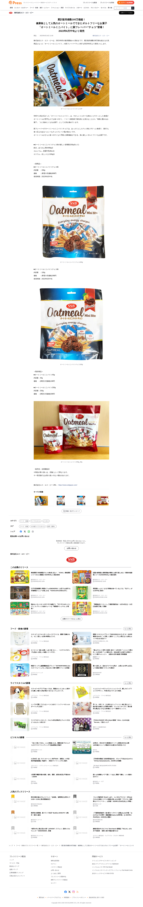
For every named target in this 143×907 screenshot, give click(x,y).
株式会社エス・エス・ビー (101, 35)
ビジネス (86, 8)
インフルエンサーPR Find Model (102, 867)
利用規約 (66, 897)
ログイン (53, 864)
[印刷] (33, 532)
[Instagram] (73, 892)
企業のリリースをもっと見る (71, 619)
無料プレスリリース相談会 (59, 880)
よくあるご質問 (56, 873)
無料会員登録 (55, 860)
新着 (11, 8)
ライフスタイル (70, 8)
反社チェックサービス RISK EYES (103, 873)
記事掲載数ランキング (16, 872)
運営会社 (41, 897)
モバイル (103, 8)
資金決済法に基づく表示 (96, 897)
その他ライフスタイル (38, 526)
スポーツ (79, 8)
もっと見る (127, 629)
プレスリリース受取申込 (58, 876)
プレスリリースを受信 (107, 2)
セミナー (53, 883)
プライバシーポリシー (79, 897)
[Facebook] (21, 532)
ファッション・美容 (57, 8)
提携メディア (14, 869)
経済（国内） (51, 526)
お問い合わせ (71, 548)
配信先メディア (14, 866)
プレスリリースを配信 (90, 2)
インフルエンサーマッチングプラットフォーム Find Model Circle (112, 870)
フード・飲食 (34, 8)
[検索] (132, 8)
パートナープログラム (54, 897)
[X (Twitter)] (25, 532)
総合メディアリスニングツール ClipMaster (105, 864)
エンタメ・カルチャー (21, 8)
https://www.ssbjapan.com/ (67, 485)
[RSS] (77, 892)
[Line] (29, 532)
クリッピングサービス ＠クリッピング (104, 860)
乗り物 (110, 8)
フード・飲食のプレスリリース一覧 (27, 845)
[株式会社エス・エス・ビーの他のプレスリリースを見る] (126, 12)
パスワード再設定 (56, 867)
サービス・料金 (14, 863)
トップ (11, 845)
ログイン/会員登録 (126, 2)
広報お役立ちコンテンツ (17, 876)
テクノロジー (95, 8)
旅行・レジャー (44, 8)
